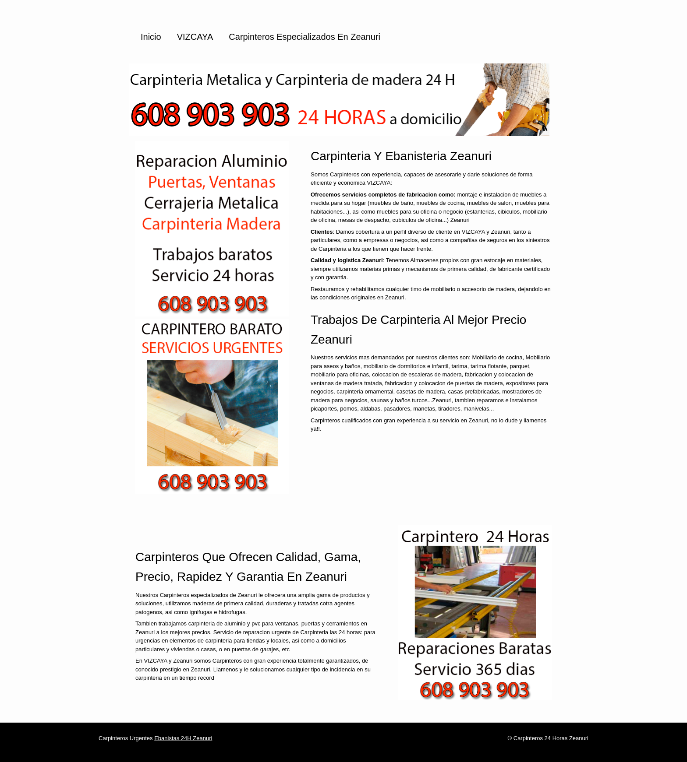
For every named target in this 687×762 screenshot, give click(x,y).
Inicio (151, 37)
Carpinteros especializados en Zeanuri (304, 37)
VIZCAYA (195, 37)
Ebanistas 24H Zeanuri (183, 738)
